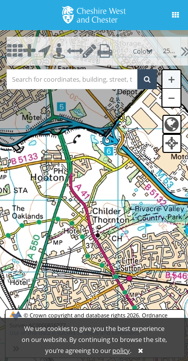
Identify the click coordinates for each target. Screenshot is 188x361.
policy (121, 350)
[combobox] (169, 51)
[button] (175, 15)
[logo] (94, 14)
